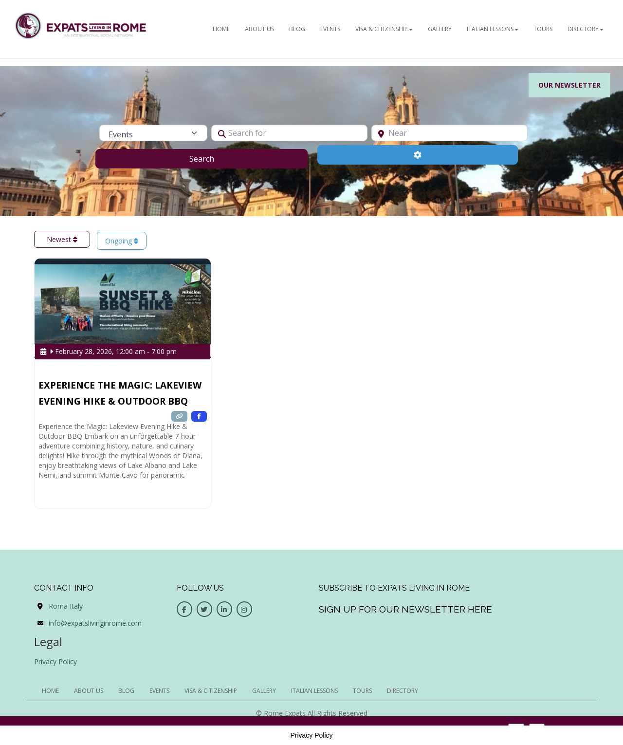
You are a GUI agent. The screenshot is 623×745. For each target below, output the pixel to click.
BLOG (297, 29)
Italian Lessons (492, 29)
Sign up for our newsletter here (405, 609)
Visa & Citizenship (384, 29)
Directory (586, 29)
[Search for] (289, 133)
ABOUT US (259, 29)
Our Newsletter (569, 85)
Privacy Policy (55, 661)
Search (213, 158)
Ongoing (121, 240)
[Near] (449, 133)
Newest (62, 239)
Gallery (440, 29)
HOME (221, 29)
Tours (542, 29)
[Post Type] (153, 133)
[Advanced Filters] (417, 155)
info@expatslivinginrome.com (95, 623)
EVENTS (330, 29)
